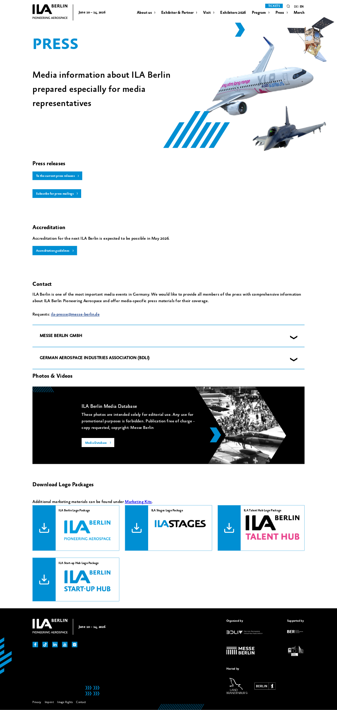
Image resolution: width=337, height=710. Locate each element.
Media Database (96, 443)
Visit (207, 13)
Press (279, 13)
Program (259, 13)
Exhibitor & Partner (177, 13)
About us (144, 13)
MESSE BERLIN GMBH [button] (61, 336)
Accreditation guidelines (53, 251)
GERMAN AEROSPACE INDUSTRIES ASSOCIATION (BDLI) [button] (95, 358)
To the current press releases (55, 176)
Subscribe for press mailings (55, 194)
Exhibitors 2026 (233, 13)
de (296, 6)
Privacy (36, 702)
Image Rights (64, 702)
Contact (81, 702)
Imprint (49, 702)
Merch (299, 13)
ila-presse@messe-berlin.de (75, 314)
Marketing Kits (138, 502)
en (302, 6)
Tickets (274, 6)
